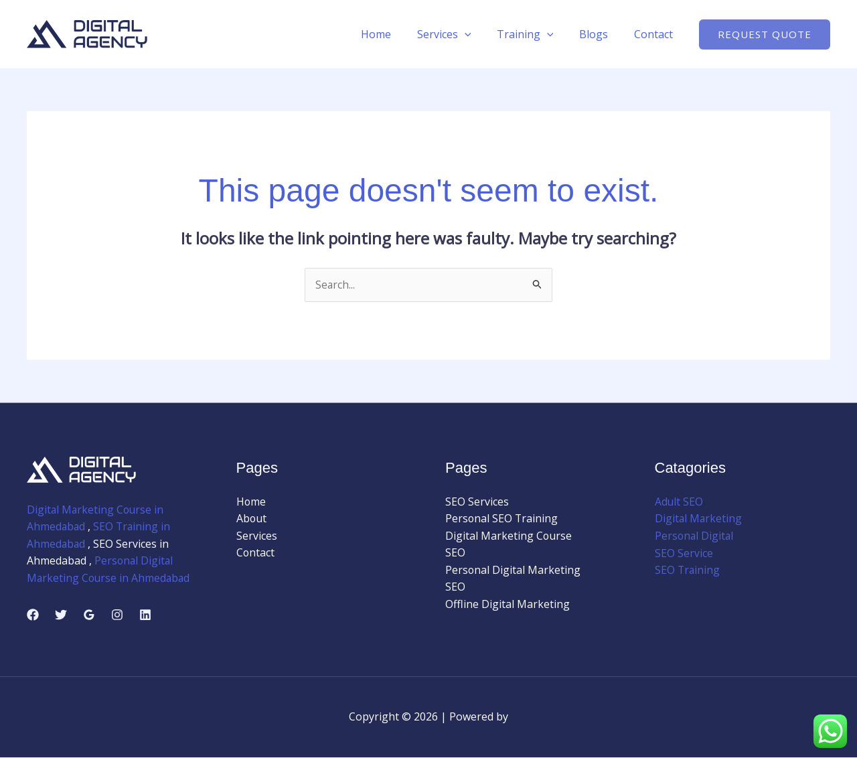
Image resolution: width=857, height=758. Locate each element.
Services (460, 34)
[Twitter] (61, 615)
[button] (764, 34)
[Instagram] (117, 615)
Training (536, 34)
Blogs (600, 34)
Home (396, 34)
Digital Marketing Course (508, 535)
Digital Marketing (699, 519)
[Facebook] (33, 615)
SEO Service (684, 553)
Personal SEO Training (502, 519)
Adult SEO (679, 501)
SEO (455, 553)
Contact (655, 34)
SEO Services (477, 501)
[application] (480, 34)
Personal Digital (695, 535)
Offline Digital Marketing (507, 604)
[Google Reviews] (89, 615)
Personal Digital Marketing (513, 570)
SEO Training (688, 570)
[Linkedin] (145, 615)
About (251, 519)
